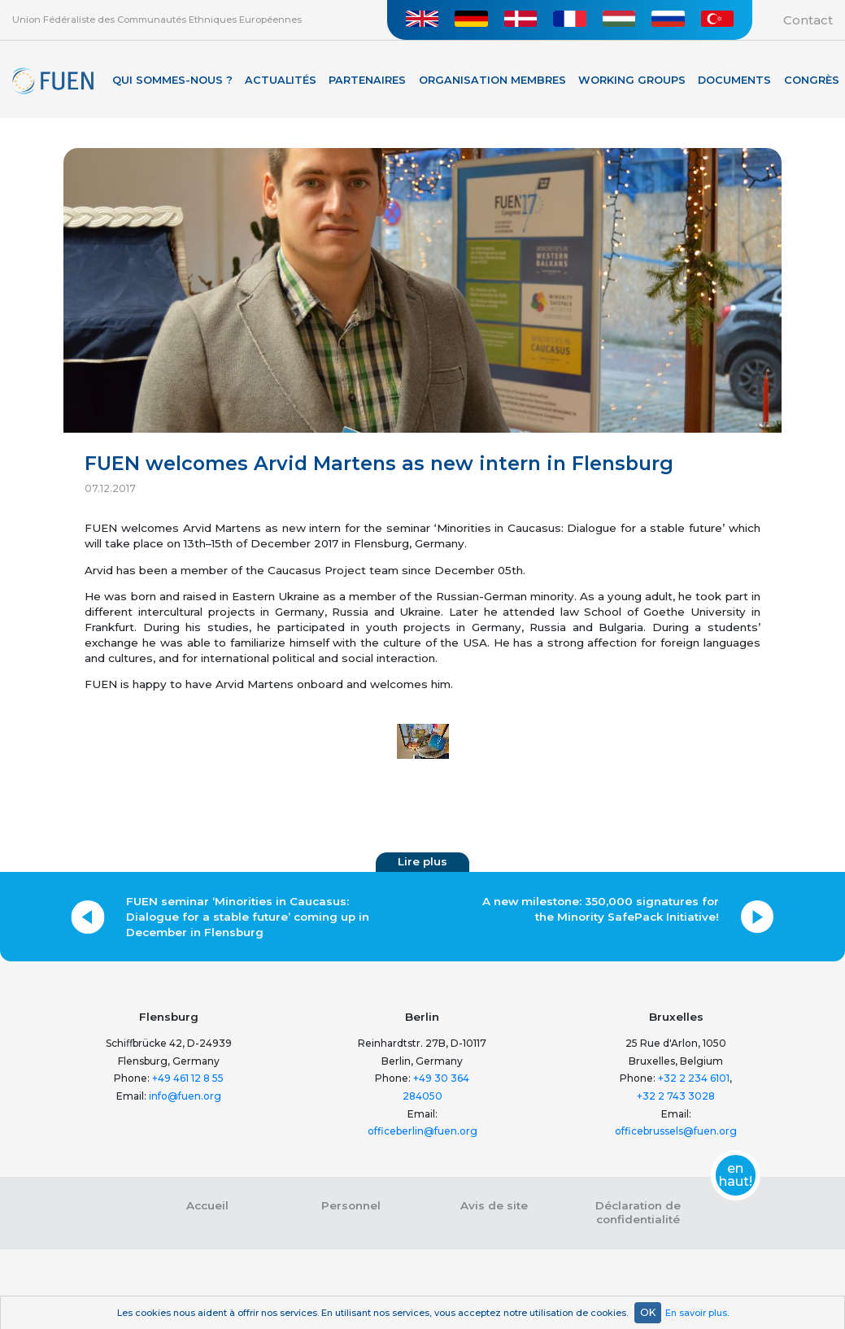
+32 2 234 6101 (694, 1078)
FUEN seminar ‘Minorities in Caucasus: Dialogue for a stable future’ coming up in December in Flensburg (247, 917)
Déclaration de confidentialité (638, 1213)
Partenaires (367, 80)
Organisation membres (492, 80)
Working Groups (632, 80)
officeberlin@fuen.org (422, 1131)
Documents (734, 80)
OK (648, 1312)
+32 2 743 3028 (676, 1096)
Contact (808, 20)
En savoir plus (696, 1312)
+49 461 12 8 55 (188, 1078)
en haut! (735, 1175)
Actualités (280, 80)
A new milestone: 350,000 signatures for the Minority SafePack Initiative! (600, 909)
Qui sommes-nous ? (172, 80)
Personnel (351, 1205)
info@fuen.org (185, 1096)
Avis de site (494, 1205)
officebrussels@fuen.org (676, 1131)
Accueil (207, 1205)
